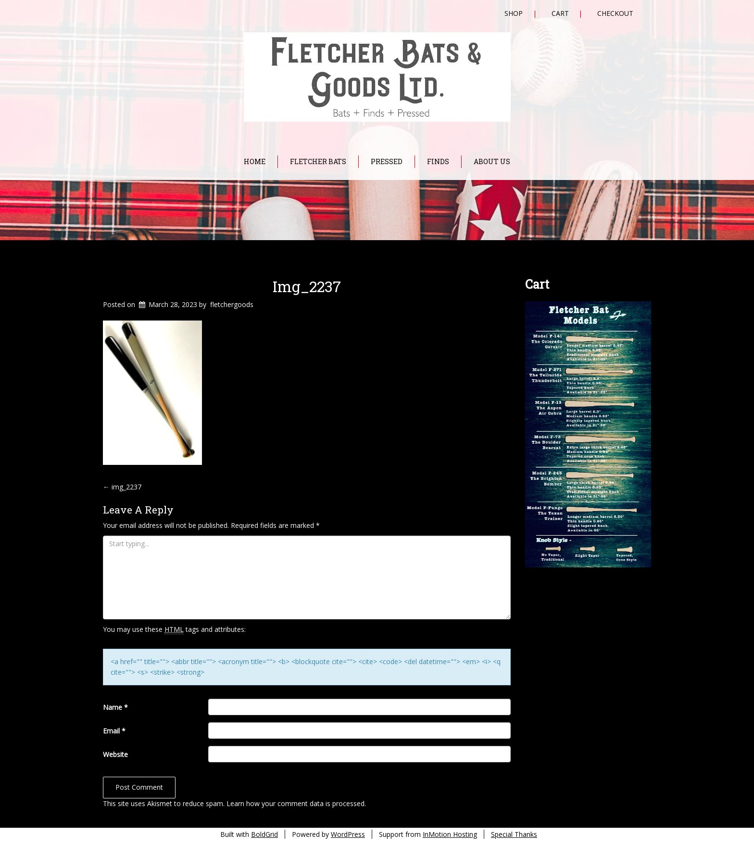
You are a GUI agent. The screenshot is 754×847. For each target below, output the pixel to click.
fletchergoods (231, 304)
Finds (438, 161)
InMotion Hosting (450, 834)
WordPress (348, 834)
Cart (560, 13)
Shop (513, 13)
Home (254, 161)
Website (115, 754)
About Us (492, 161)
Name (115, 707)
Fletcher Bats (318, 161)
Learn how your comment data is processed (295, 803)
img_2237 (307, 286)
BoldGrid (264, 834)
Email (114, 730)
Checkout (615, 13)
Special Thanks (514, 834)
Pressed (386, 161)
